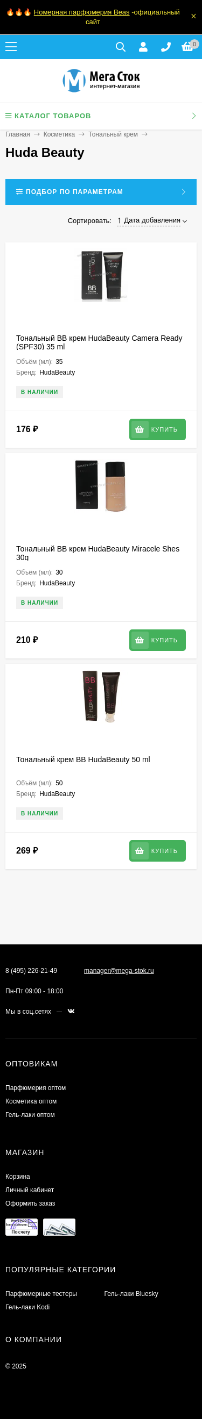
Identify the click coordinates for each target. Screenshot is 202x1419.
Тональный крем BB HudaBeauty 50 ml (83, 759)
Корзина (17, 1176)
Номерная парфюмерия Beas (82, 12)
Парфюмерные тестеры (41, 1294)
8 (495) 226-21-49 (31, 970)
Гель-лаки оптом (30, 1115)
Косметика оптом (31, 1101)
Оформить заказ (30, 1203)
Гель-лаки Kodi (27, 1307)
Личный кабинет (29, 1190)
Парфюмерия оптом (35, 1088)
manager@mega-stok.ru (119, 970)
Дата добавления (148, 220)
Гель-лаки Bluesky (131, 1294)
